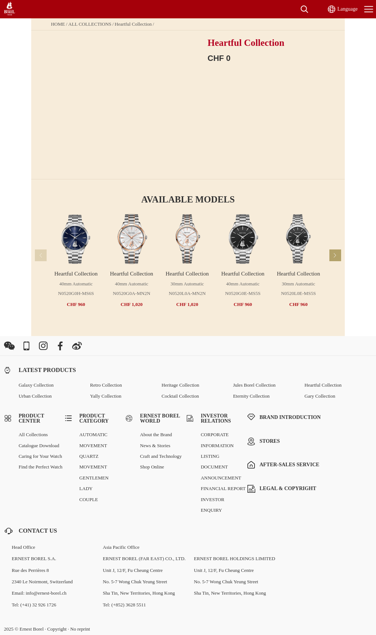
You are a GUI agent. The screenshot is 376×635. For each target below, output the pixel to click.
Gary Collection (319, 396)
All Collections (33, 434)
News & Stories (155, 445)
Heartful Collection (133, 24)
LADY (86, 488)
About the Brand (156, 434)
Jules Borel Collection (254, 385)
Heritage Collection (180, 385)
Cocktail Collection (180, 396)
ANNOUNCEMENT (221, 478)
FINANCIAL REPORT (223, 488)
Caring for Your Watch (40, 456)
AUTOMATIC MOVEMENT (93, 440)
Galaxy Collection (36, 385)
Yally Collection (105, 396)
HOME (58, 24)
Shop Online (152, 467)
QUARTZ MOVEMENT (93, 461)
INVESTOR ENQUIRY (212, 505)
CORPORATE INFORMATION (217, 440)
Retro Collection (106, 385)
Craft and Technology (160, 456)
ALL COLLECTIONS (89, 24)
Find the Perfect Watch (40, 467)
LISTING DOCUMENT (214, 461)
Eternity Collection (251, 396)
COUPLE (88, 499)
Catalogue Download (39, 445)
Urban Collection (35, 396)
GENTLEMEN (94, 478)
